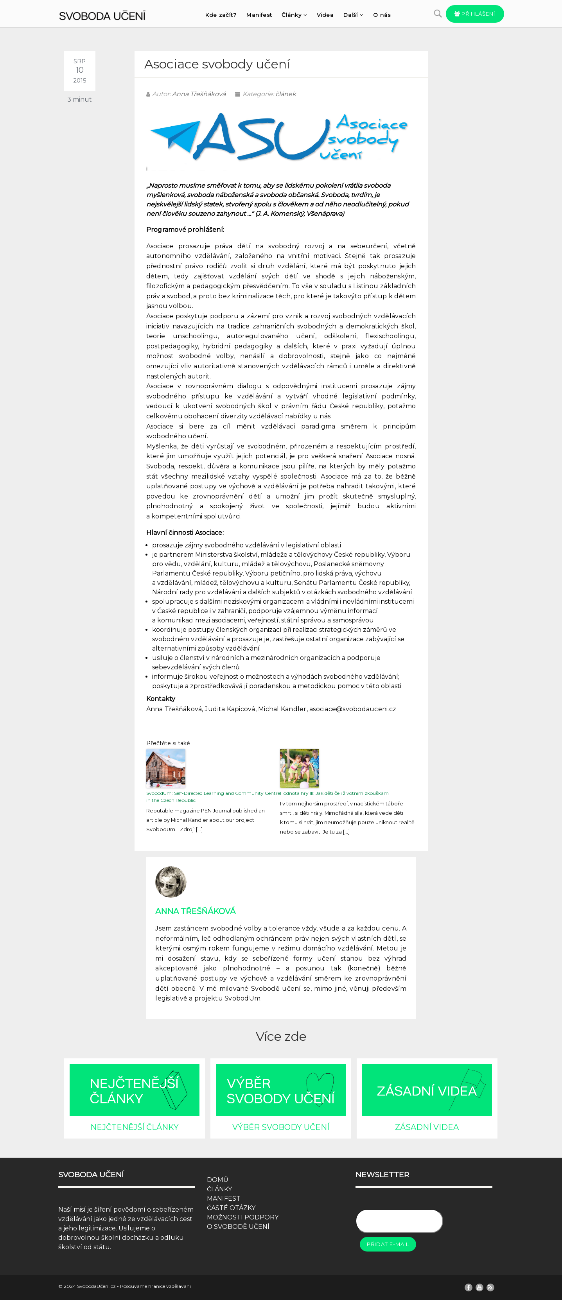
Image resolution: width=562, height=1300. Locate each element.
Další (353, 15)
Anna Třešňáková (199, 94)
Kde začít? (221, 15)
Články (294, 15)
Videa (325, 15)
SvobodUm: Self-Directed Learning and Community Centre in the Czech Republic (213, 796)
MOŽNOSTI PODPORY (242, 1217)
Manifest (259, 15)
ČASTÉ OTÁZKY (231, 1208)
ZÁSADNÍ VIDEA (427, 1127)
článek (285, 94)
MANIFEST (224, 1198)
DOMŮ (217, 1179)
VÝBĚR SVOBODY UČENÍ (280, 1127)
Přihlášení (475, 14)
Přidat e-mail (388, 1244)
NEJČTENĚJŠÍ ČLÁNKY (134, 1127)
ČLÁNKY (219, 1189)
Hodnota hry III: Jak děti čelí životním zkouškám (334, 793)
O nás (382, 15)
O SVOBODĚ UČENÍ (238, 1226)
